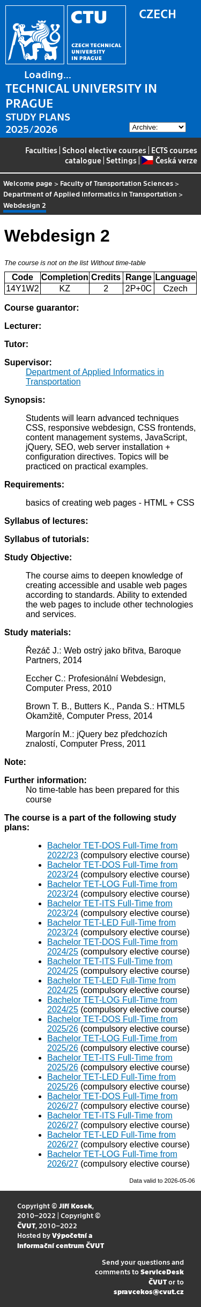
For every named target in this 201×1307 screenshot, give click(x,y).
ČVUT (26, 1225)
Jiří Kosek (75, 1205)
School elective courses (104, 150)
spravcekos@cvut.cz (149, 1291)
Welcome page (28, 183)
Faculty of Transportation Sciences (116, 183)
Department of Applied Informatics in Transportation (90, 194)
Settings (121, 160)
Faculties (41, 150)
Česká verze (169, 160)
